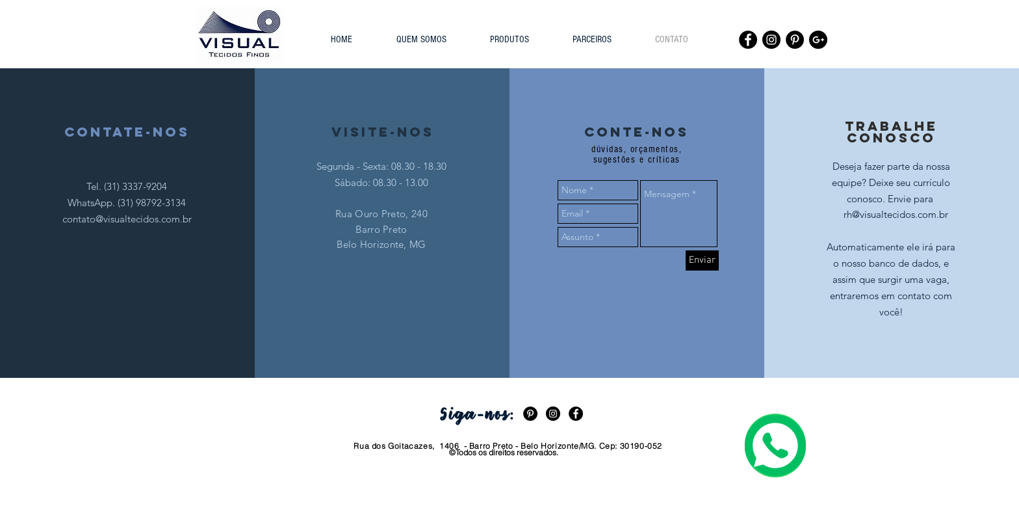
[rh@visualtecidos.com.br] (896, 214)
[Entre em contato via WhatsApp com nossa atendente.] (775, 445)
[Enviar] (702, 260)
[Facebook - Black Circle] (748, 40)
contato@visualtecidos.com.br (127, 219)
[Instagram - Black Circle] (771, 40)
